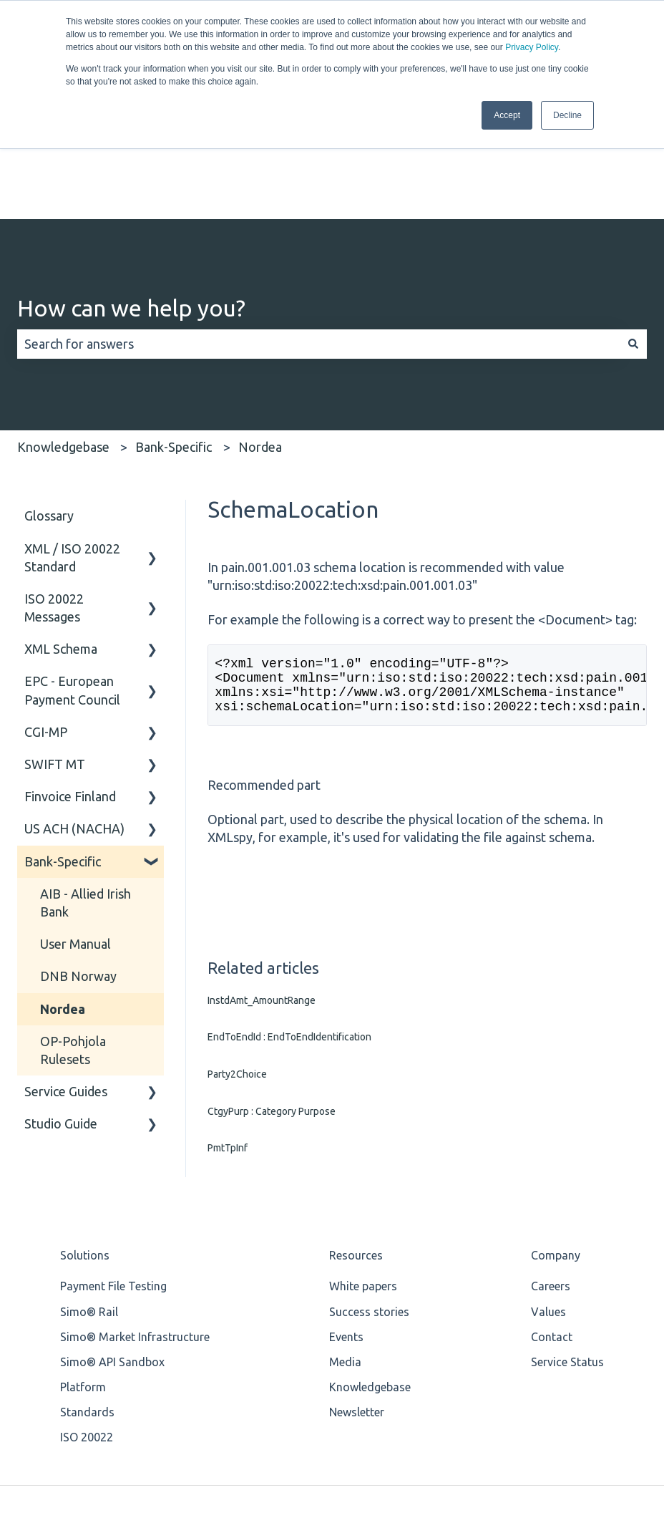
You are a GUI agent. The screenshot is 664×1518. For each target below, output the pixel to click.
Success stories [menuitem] (369, 1203)
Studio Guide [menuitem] (60, 1004)
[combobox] (318, 225)
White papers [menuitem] (363, 1178)
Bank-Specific (173, 328)
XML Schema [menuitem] (60, 530)
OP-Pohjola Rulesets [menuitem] (73, 931)
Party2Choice (237, 966)
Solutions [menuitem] (84, 1147)
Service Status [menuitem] (567, 1254)
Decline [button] (567, 115)
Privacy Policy (531, 47)
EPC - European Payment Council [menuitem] (72, 571)
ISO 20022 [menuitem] (86, 1329)
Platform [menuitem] (83, 1279)
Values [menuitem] (548, 1203)
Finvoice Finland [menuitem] (70, 677)
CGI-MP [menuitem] (45, 613)
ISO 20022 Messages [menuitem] (54, 489)
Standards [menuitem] (87, 1304)
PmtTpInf (228, 1040)
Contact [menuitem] (551, 1229)
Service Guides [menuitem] (65, 972)
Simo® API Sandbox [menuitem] (112, 1254)
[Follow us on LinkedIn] (603, 1423)
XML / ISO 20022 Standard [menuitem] (72, 438)
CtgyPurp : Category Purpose (272, 1003)
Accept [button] (507, 115)
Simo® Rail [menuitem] (89, 1203)
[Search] (633, 225)
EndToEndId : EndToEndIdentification (289, 929)
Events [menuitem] (346, 1229)
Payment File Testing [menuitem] (113, 1178)
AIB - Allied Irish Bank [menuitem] (85, 784)
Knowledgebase (63, 328)
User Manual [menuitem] (75, 825)
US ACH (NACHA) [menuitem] (74, 709)
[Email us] (635, 1423)
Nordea (260, 328)
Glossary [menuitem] (49, 397)
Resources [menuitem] (356, 1147)
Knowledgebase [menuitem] (370, 1279)
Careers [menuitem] (550, 1178)
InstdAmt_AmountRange (262, 893)
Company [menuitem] (555, 1147)
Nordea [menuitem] (62, 889)
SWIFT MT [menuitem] (54, 645)
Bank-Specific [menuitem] (62, 742)
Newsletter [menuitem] (356, 1304)
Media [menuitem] (345, 1254)
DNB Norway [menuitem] (78, 857)
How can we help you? (131, 189)
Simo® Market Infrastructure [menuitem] (135, 1229)
